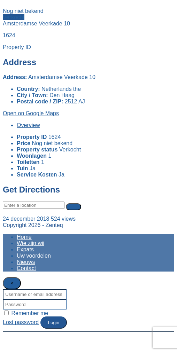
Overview (28, 125)
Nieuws (26, 262)
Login (54, 322)
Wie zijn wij (30, 243)
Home (24, 237)
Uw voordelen (34, 256)
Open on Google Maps (31, 113)
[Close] (12, 283)
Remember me (26, 313)
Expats (25, 249)
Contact (26, 268)
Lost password (21, 322)
